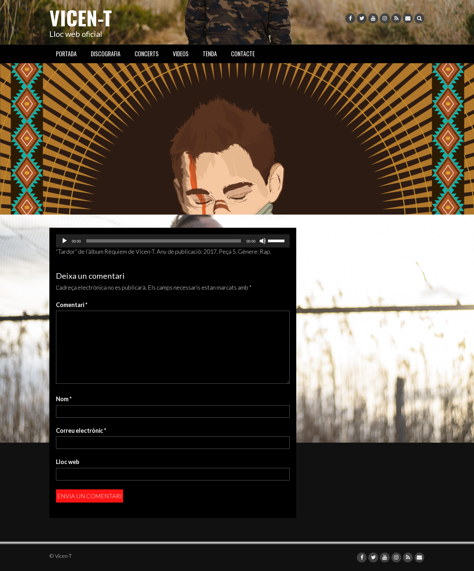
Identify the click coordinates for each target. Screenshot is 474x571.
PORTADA (66, 53)
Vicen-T (80, 17)
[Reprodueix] (64, 241)
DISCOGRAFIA (105, 53)
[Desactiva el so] (262, 241)
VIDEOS (181, 53)
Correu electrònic (81, 430)
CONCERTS (147, 53)
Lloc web (67, 461)
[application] (173, 240)
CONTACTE (243, 53)
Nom (64, 398)
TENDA (210, 53)
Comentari (72, 304)
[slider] (163, 241)
